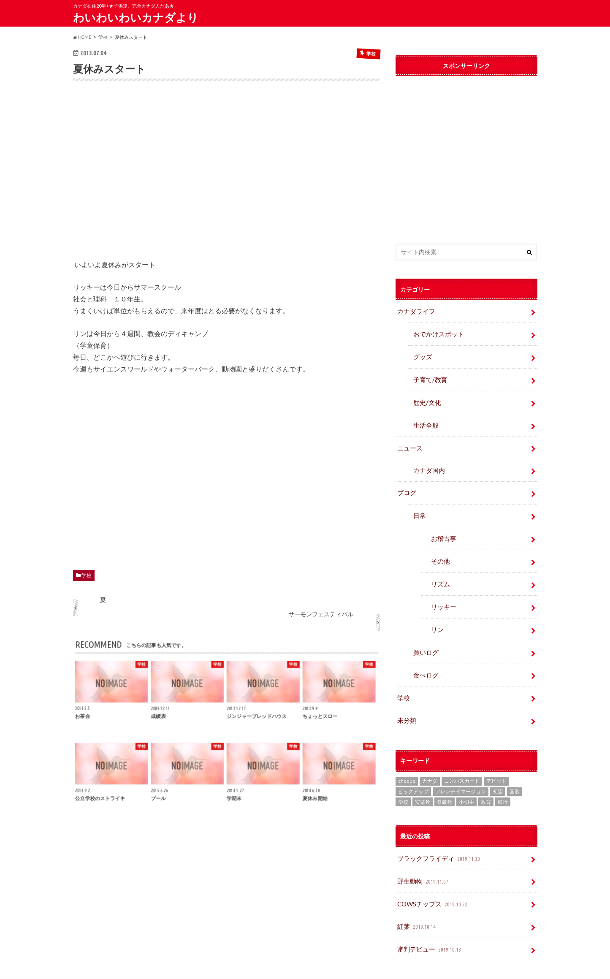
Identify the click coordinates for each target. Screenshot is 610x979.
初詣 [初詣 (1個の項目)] (498, 771)
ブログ (406, 483)
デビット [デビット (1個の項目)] (496, 760)
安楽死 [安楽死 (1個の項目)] (422, 781)
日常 (419, 505)
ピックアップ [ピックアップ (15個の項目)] (413, 771)
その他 (439, 548)
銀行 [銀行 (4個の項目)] (503, 781)
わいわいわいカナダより (135, 17)
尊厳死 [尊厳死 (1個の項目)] (444, 781)
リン (436, 614)
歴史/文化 (426, 397)
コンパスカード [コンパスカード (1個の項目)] (462, 760)
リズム (439, 570)
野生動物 (422, 859)
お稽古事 (442, 527)
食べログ (424, 657)
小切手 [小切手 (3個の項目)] (466, 781)
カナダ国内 (427, 462)
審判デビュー (428, 924)
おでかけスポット (436, 332)
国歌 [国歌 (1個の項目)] (515, 771)
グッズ (422, 354)
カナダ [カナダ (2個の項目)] (429, 760)
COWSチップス (432, 881)
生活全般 (424, 419)
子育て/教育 (431, 375)
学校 (86, 575)
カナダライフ (415, 310)
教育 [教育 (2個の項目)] (486, 781)
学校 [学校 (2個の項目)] (403, 781)
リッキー (442, 592)
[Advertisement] (226, 176)
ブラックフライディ (437, 838)
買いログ (424, 635)
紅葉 (416, 903)
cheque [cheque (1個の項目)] (406, 760)
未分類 (406, 700)
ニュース (409, 440)
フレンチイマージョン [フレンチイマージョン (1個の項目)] (460, 771)
